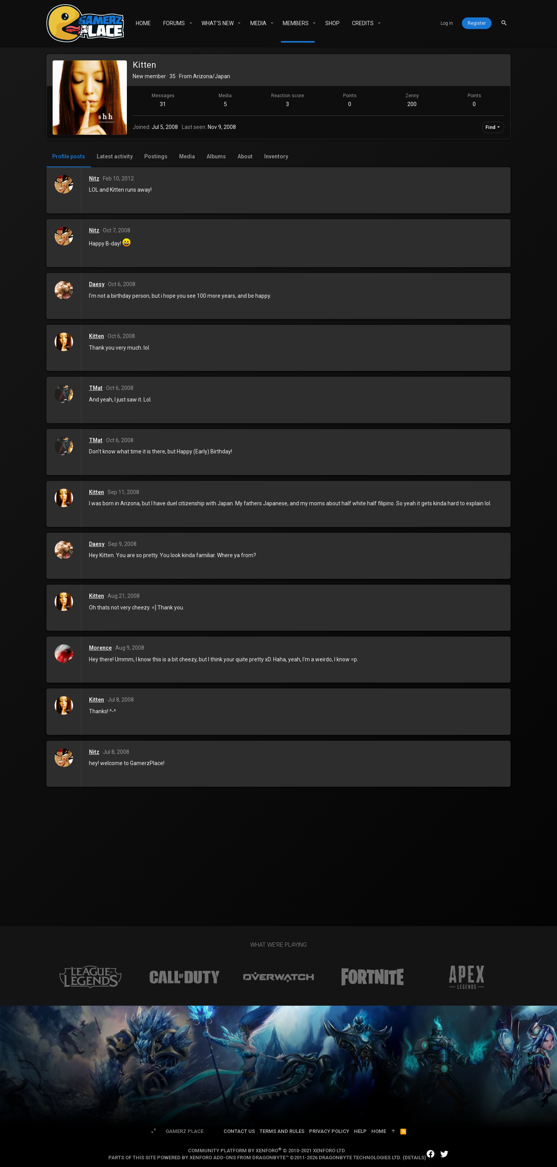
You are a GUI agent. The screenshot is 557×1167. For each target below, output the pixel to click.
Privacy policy (329, 1131)
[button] (190, 23)
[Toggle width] (154, 1131)
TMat (96, 388)
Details (414, 1157)
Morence (100, 648)
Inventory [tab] (276, 156)
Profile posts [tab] (68, 156)
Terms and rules (282, 1131)
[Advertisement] (278, 845)
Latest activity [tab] (115, 156)
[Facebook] (430, 1154)
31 (163, 104)
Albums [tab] (216, 156)
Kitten (96, 336)
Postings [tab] (155, 156)
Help (360, 1131)
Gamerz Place (184, 1131)
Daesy (96, 284)
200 (412, 104)
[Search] (504, 23)
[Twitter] (444, 1154)
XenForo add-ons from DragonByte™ (239, 1157)
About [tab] (245, 156)
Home (378, 1131)
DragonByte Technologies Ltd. (360, 1157)
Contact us (239, 1131)
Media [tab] (187, 156)
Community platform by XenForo (267, 1150)
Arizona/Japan (211, 76)
